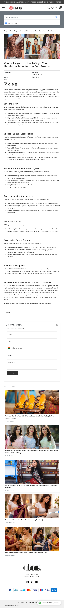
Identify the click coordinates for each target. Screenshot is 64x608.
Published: (35, 73)
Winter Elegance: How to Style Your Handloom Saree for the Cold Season (32, 30)
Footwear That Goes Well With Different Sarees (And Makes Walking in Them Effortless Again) (29, 417)
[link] (49, 7)
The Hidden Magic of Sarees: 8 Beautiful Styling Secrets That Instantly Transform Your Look (31, 486)
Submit (12, 373)
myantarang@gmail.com (32, 576)
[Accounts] (56, 7)
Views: (6, 77)
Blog (5, 30)
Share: (6, 82)
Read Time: (35, 77)
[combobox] (9, 348)
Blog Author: (7, 73)
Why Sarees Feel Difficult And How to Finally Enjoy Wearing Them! (26, 552)
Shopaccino (16, 605)
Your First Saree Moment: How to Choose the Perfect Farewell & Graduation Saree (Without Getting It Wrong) (31, 451)
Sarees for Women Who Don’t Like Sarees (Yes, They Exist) (24, 519)
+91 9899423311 (32, 574)
